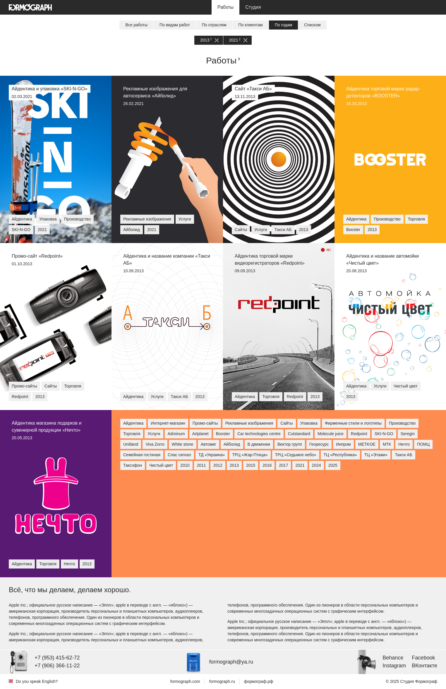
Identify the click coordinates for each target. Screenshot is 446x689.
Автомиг (208, 444)
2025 (332, 465)
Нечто (404, 444)
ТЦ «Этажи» (376, 454)
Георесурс (319, 444)
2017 (283, 465)
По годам (283, 25)
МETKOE (366, 444)
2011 (201, 465)
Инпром (343, 444)
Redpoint (359, 433)
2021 (238, 40)
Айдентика (133, 423)
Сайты (286, 423)
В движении (259, 444)
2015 (250, 465)
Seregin (408, 433)
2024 (316, 465)
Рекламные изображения (249, 423)
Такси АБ (403, 454)
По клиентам (251, 25)
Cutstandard (299, 433)
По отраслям (214, 25)
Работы (225, 7)
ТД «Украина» (211, 454)
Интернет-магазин (168, 423)
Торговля (131, 433)
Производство (402, 423)
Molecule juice (331, 433)
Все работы (136, 25)
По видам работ (174, 25)
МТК (387, 444)
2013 (209, 40)
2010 (184, 465)
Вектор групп (289, 444)
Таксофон (132, 465)
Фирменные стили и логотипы (353, 423)
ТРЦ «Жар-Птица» (249, 454)
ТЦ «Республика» (340, 454)
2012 (217, 465)
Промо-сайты (205, 423)
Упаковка (309, 423)
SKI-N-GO (384, 433)
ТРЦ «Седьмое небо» (295, 454)
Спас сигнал (179, 454)
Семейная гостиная (141, 454)
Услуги (153, 433)
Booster (223, 433)
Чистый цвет (161, 465)
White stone (182, 444)
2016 (267, 465)
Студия (253, 7)
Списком (312, 25)
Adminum (176, 433)
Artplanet (200, 433)
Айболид (232, 444)
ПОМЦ (423, 444)
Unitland (130, 444)
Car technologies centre (259, 433)
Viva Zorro (154, 444)
